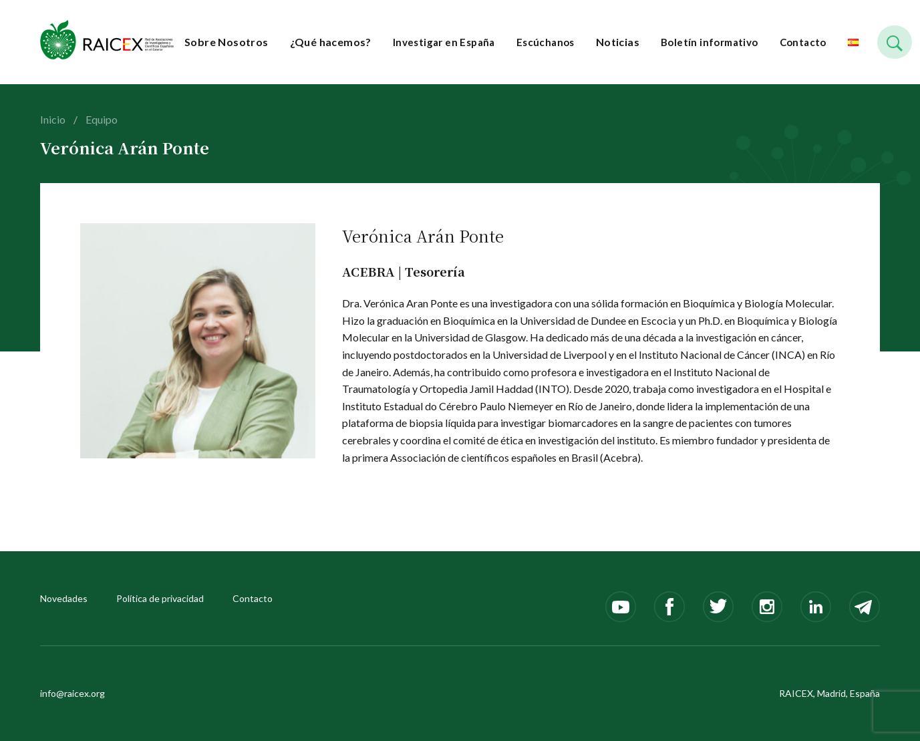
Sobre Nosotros (226, 41)
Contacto (803, 42)
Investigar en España (444, 42)
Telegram (864, 606)
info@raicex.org (72, 693)
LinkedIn (815, 606)
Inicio (52, 119)
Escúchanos (545, 42)
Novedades (64, 598)
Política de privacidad (160, 598)
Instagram (767, 606)
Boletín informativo (709, 42)
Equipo (102, 119)
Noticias (617, 41)
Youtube (620, 606)
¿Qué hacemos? (330, 41)
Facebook (669, 606)
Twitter (718, 606)
